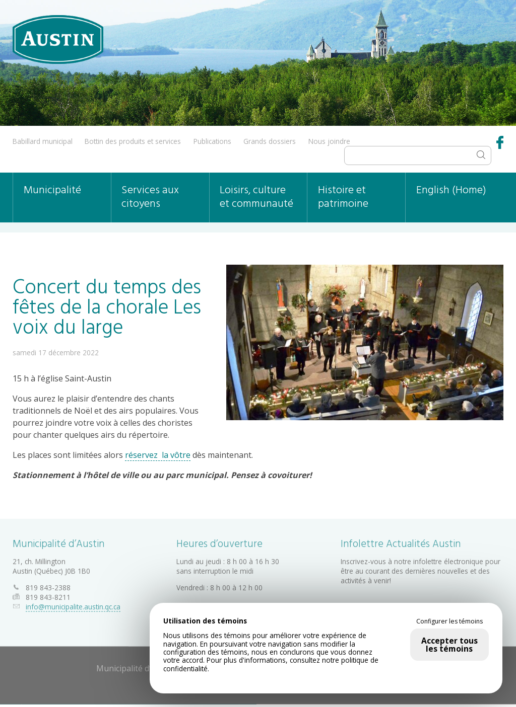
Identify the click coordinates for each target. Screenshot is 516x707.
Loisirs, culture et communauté (256, 197)
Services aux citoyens (150, 197)
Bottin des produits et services (133, 141)
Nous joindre (329, 141)
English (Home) (451, 190)
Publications (212, 141)
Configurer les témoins (449, 621)
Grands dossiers (269, 141)
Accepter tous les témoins (449, 644)
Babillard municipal (43, 141)
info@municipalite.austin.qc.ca (73, 604)
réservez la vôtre (157, 454)
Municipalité (52, 190)
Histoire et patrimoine (343, 197)
